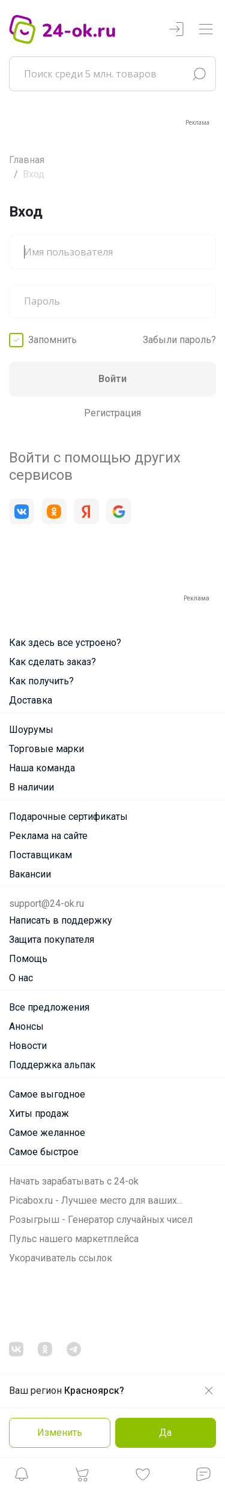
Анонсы (26, 1026)
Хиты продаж (39, 1113)
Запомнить (52, 339)
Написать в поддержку (60, 920)
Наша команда (42, 768)
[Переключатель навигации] (206, 29)
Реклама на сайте (48, 835)
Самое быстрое (44, 1152)
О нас (21, 978)
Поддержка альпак (52, 1065)
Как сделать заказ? (52, 662)
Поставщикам (40, 855)
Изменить (59, 1432)
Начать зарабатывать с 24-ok (74, 1181)
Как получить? (41, 681)
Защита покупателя (51, 939)
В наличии (31, 787)
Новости (28, 1045)
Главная (26, 160)
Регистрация (112, 413)
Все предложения (49, 1007)
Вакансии (30, 874)
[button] (21, 1477)
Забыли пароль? (179, 339)
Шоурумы (31, 729)
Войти (112, 378)
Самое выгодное (47, 1094)
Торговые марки (46, 748)
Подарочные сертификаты (68, 816)
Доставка (30, 700)
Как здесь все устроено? (65, 642)
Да (165, 1432)
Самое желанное (47, 1132)
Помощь (28, 958)
